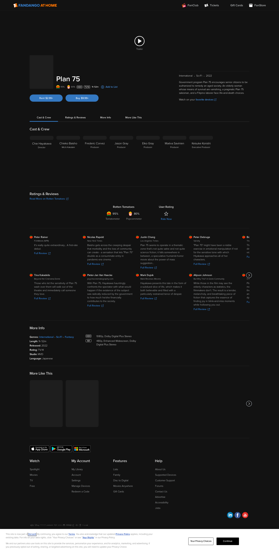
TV (31, 480)
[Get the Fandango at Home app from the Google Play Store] (61, 448)
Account (76, 474)
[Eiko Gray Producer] (148, 158)
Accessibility (161, 502)
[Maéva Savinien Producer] (174, 158)
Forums (159, 486)
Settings (76, 480)
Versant (32, 534)
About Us (160, 469)
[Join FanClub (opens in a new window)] (190, 5)
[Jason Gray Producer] (121, 158)
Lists (115, 469)
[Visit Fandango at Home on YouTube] (245, 515)
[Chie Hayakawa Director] (42, 158)
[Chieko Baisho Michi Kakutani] (68, 158)
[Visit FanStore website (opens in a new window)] (257, 5)
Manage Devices (81, 486)
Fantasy (69, 337)
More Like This (133, 117)
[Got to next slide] (249, 275)
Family (116, 474)
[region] (139, 541)
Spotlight (34, 469)
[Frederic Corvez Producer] (95, 158)
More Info (105, 117)
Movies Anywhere (123, 486)
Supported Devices (165, 474)
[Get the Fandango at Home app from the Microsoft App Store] (82, 448)
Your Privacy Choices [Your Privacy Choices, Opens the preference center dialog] (200, 541)
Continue (227, 541)
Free (32, 486)
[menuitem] (233, 5)
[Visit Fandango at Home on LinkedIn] (230, 515)
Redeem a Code (80, 491)
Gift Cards (118, 491)
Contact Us (161, 491)
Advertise (160, 496)
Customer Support (165, 480)
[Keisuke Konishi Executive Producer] (201, 158)
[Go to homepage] (35, 5)
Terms (71, 534)
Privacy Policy (123, 534)
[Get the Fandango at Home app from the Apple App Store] (39, 448)
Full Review (42, 253)
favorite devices (206, 99)
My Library (77, 469)
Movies (34, 474)
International (46, 337)
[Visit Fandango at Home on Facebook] (237, 515)
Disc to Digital (120, 480)
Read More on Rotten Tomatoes (49, 198)
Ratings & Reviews (75, 117)
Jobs (157, 508)
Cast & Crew (44, 117)
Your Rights (88, 537)
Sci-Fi (59, 337)
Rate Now (166, 219)
